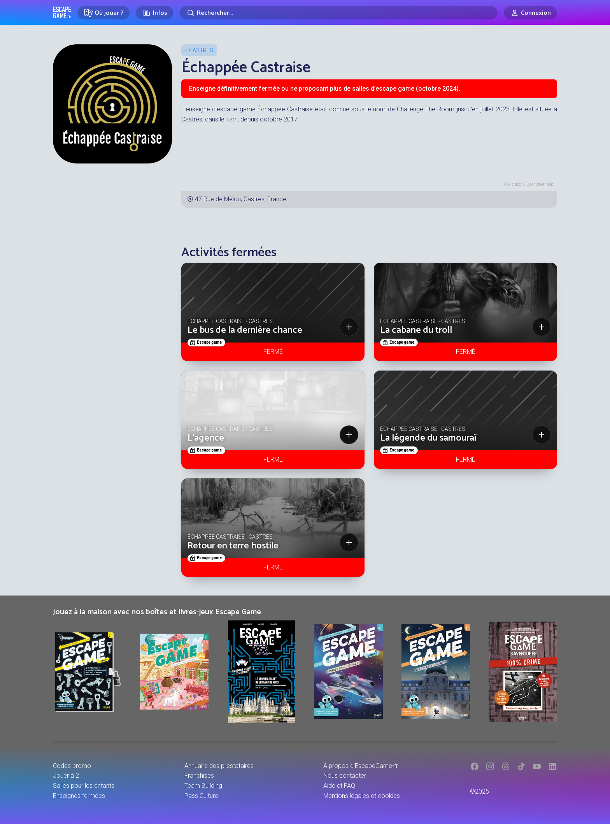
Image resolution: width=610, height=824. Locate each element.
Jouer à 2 (66, 775)
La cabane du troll (416, 330)
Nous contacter (344, 775)
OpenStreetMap (540, 184)
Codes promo (72, 766)
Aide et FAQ (339, 785)
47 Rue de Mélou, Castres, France (240, 199)
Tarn (232, 119)
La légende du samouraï (428, 438)
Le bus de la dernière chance (245, 330)
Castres (201, 50)
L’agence (206, 438)
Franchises (199, 775)
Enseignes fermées (79, 795)
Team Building (203, 785)
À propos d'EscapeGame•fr (360, 766)
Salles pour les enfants (83, 785)
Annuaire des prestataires (219, 766)
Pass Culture (201, 795)
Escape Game (62, 12)
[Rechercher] (339, 12)
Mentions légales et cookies (361, 795)
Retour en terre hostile (233, 545)
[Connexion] (530, 12)
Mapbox (515, 184)
